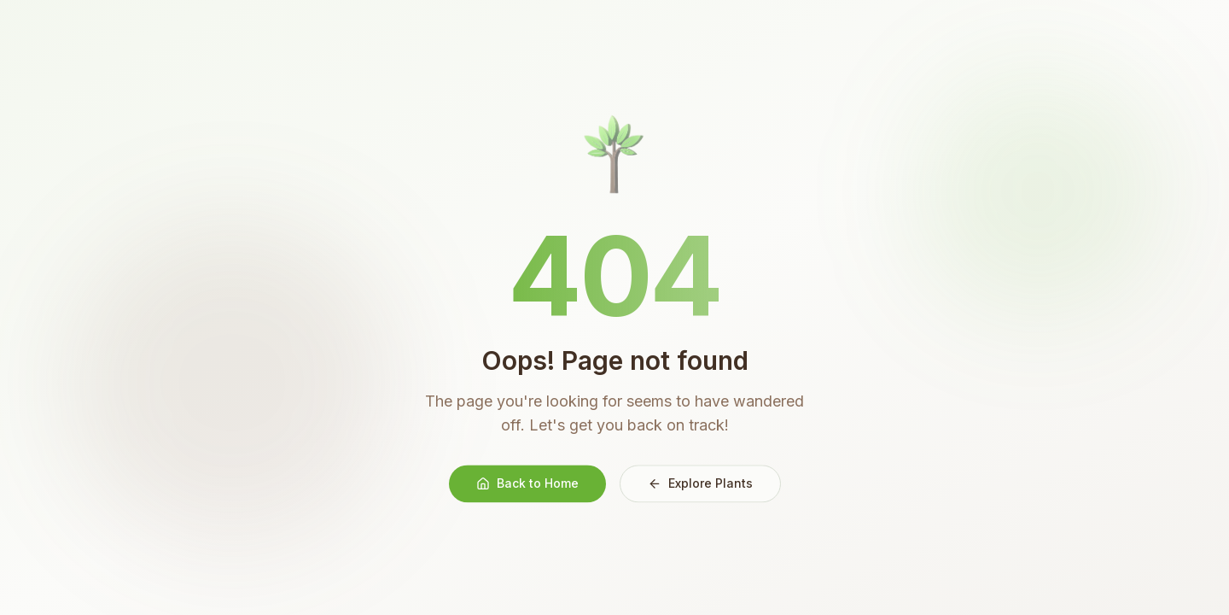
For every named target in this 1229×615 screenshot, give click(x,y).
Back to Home (527, 484)
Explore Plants (700, 484)
